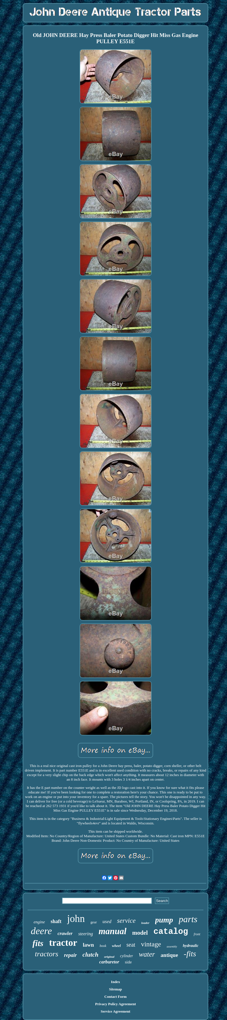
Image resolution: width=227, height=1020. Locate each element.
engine (39, 922)
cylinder (126, 956)
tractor (63, 943)
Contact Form (115, 996)
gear (93, 922)
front (197, 934)
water (147, 954)
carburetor (109, 961)
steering (85, 933)
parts (188, 919)
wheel (116, 946)
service (126, 920)
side (128, 962)
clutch (90, 954)
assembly (172, 946)
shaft (56, 921)
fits (37, 943)
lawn (88, 945)
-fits (190, 953)
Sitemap (115, 989)
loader (145, 922)
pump (164, 920)
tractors (46, 954)
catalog (170, 931)
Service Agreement (115, 1011)
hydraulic (190, 946)
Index (115, 982)
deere (41, 931)
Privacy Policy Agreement (115, 1004)
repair (70, 955)
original (109, 956)
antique (169, 955)
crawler (65, 933)
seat (130, 945)
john (76, 918)
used (107, 921)
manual (112, 931)
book (103, 946)
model (140, 932)
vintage (151, 944)
